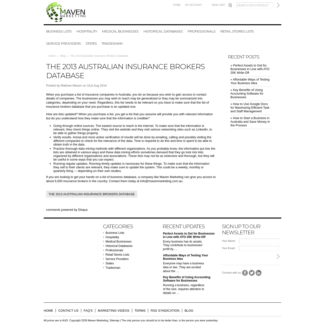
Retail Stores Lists (237, 31)
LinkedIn (259, 273)
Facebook (245, 273)
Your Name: (229, 240)
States (91, 43)
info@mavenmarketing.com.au (161, 181)
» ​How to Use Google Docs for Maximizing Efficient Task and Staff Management (249, 107)
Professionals (201, 31)
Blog (62, 55)
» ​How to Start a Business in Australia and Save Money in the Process (250, 121)
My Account (193, 5)
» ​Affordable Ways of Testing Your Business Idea (249, 81)
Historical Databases (163, 31)
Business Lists (59, 31)
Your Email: (228, 248)
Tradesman (112, 43)
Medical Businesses (120, 31)
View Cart (218, 5)
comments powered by (67, 209)
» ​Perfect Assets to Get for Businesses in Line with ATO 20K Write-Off (249, 69)
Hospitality (86, 31)
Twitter (252, 273)
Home (177, 5)
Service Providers (63, 43)
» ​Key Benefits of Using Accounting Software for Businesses (246, 93)
